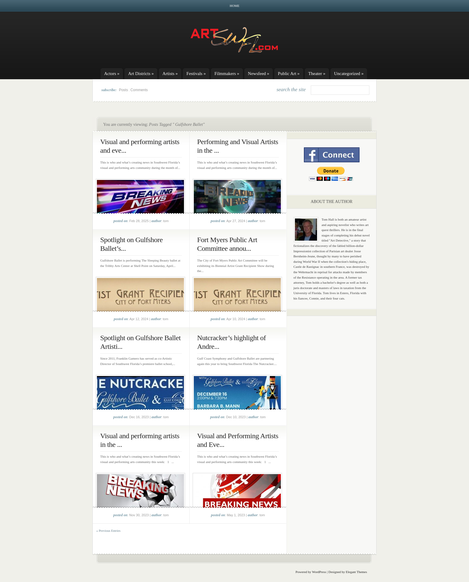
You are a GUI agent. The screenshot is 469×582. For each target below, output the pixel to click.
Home (234, 5)
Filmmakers (226, 73)
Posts (123, 90)
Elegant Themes (356, 572)
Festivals (196, 73)
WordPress (319, 572)
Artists (170, 73)
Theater (316, 73)
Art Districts (141, 73)
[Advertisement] (332, 414)
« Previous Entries (108, 530)
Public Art (289, 73)
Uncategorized (349, 73)
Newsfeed (258, 73)
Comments (139, 90)
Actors (111, 73)
